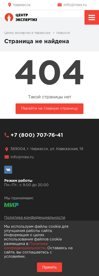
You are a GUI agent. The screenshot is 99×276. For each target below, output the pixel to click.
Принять (49, 267)
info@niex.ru (75, 5)
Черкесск (22, 5)
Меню (91, 18)
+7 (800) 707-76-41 (37, 135)
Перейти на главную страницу (49, 108)
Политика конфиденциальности (34, 217)
